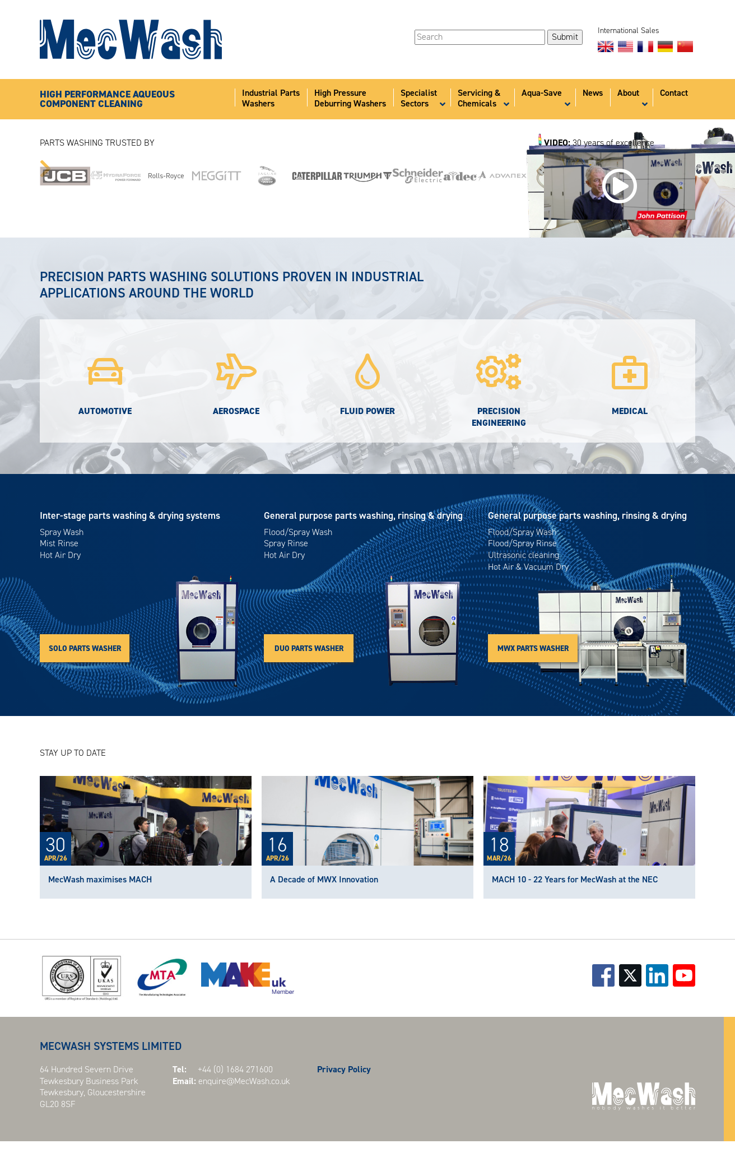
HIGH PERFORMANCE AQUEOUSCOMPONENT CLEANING (107, 99)
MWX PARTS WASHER (533, 648)
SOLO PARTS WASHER (85, 648)
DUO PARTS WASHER (309, 648)
